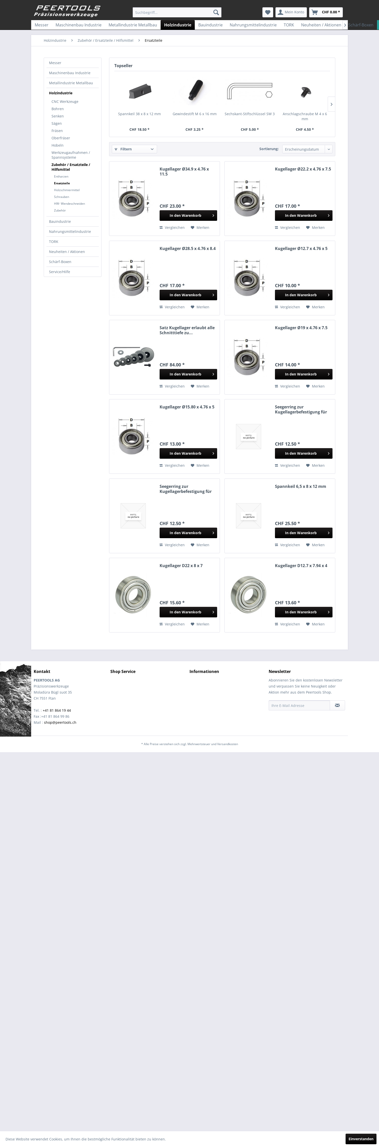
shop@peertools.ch (60, 722)
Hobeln (58, 145)
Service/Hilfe (59, 271)
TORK (53, 241)
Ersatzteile (62, 183)
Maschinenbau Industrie (69, 72)
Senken (58, 116)
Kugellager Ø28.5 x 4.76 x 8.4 (188, 248)
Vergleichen (172, 227)
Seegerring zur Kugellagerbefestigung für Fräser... (301, 409)
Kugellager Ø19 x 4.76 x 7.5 (301, 327)
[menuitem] (177, 12)
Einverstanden (361, 1138)
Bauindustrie (60, 221)
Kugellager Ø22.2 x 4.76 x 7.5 (303, 169)
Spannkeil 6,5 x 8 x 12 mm (300, 486)
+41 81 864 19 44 (57, 710)
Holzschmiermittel (67, 190)
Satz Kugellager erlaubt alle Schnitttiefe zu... (187, 330)
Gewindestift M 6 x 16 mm (195, 113)
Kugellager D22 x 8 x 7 (181, 565)
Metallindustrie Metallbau (71, 82)
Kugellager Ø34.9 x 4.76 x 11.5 (184, 171)
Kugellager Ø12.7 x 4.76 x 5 (301, 248)
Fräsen (57, 130)
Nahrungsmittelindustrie (70, 231)
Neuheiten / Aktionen (67, 251)
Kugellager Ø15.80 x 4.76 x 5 (187, 407)
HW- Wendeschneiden (69, 203)
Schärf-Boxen (60, 261)
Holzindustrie (60, 93)
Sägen (57, 123)
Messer (55, 62)
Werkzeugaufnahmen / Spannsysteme (71, 155)
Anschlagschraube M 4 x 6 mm (305, 116)
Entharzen (61, 176)
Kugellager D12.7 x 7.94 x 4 (301, 565)
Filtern (123, 149)
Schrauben (61, 197)
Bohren (58, 108)
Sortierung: (269, 148)
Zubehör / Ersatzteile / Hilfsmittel (71, 167)
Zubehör (60, 210)
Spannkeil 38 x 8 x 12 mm (139, 113)
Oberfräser (61, 138)
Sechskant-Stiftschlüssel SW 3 (250, 113)
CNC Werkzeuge (65, 101)
